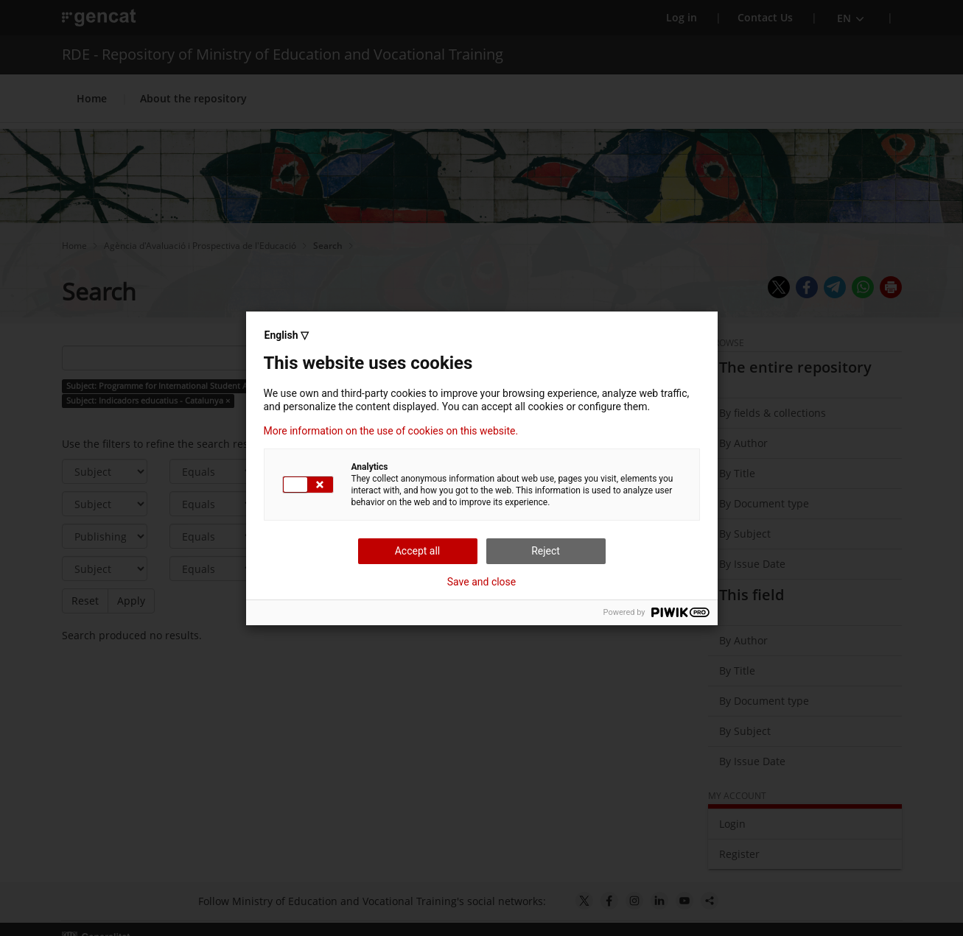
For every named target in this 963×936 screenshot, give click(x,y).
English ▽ (287, 335)
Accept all (418, 551)
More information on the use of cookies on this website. (391, 431)
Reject (545, 551)
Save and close (481, 582)
